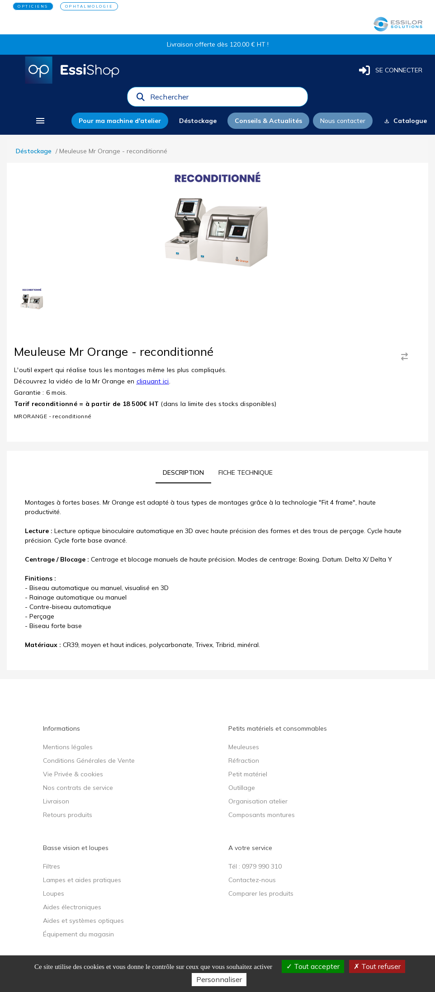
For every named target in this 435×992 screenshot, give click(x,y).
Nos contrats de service (78, 788)
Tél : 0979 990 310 (255, 866)
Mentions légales (68, 747)
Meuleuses (243, 747)
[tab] (183, 472)
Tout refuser (377, 966)
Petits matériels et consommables (277, 728)
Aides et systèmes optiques (83, 920)
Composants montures (261, 815)
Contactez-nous (252, 880)
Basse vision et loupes (76, 848)
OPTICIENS (33, 6)
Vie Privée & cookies (73, 774)
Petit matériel (247, 774)
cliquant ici (153, 381)
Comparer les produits (260, 893)
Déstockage (34, 151)
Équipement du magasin (78, 934)
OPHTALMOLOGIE (89, 6)
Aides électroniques (72, 907)
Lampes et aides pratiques (82, 880)
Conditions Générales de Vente (89, 760)
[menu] (40, 120)
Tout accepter (313, 966)
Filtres (51, 866)
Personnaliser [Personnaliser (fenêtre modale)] (219, 979)
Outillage (241, 788)
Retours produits (67, 815)
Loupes (53, 893)
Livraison (56, 801)
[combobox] (226, 99)
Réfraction (243, 760)
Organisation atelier (258, 801)
